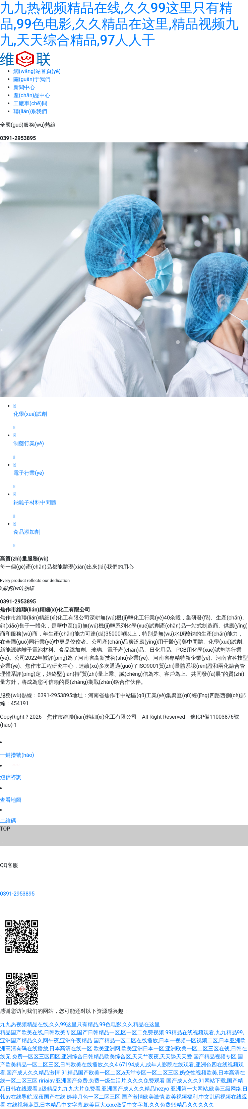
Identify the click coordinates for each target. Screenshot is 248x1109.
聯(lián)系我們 (30, 111)
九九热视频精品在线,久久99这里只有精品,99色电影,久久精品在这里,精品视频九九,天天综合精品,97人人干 (119, 24)
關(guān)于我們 (31, 79)
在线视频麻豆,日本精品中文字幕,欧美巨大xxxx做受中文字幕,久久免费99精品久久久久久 (110, 1105)
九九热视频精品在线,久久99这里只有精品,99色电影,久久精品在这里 (80, 1024)
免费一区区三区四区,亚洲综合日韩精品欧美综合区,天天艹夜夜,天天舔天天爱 (102, 1056)
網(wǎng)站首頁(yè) (37, 71)
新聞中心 (24, 87)
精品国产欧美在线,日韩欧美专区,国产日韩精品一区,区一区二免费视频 (82, 1032)
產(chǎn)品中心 (31, 95)
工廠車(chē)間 (30, 103)
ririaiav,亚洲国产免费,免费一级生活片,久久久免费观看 (102, 1081)
